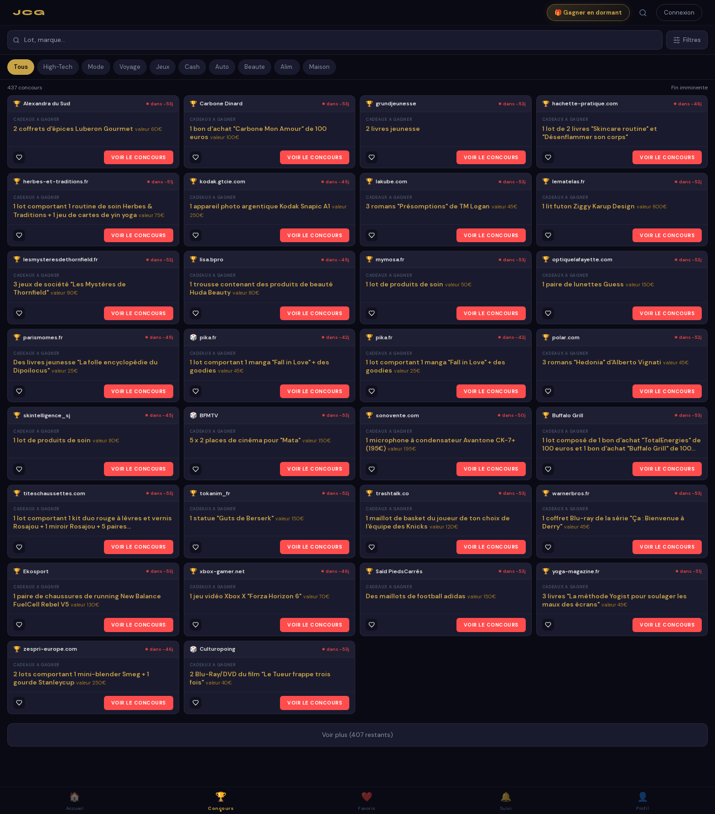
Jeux (162, 67)
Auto (222, 67)
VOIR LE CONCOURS (138, 157)
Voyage (129, 67)
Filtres (687, 40)
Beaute (254, 67)
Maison (319, 67)
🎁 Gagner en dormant (588, 12)
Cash (192, 67)
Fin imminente (689, 87)
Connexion (679, 12)
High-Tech (58, 67)
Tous (21, 67)
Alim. (287, 67)
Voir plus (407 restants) (357, 735)
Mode (96, 67)
